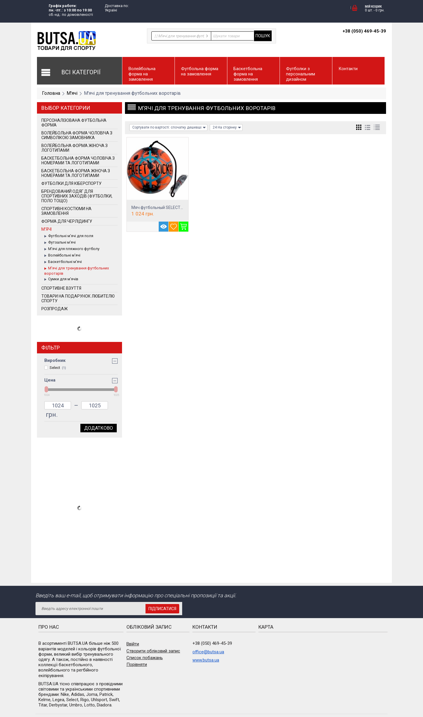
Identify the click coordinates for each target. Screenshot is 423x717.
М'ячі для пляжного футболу (71, 249)
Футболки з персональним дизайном (300, 74)
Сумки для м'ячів (61, 279)
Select (55, 367)
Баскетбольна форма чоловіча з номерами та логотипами (78, 160)
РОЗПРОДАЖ (54, 308)
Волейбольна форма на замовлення (141, 74)
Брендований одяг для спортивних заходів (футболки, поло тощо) (76, 196)
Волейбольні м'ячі (62, 255)
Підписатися (162, 608)
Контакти (348, 68)
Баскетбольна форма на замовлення (248, 74)
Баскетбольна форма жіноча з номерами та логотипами (75, 173)
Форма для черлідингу (66, 221)
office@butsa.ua (208, 651)
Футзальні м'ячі (60, 242)
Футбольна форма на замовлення (199, 71)
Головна (51, 93)
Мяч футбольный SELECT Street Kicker (168, 207)
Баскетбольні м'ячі (63, 262)
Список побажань (144, 657)
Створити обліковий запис (153, 651)
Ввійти (132, 644)
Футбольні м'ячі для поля (68, 236)
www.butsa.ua (205, 660)
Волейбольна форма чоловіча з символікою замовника (76, 135)
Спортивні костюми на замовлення (66, 211)
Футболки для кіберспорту (71, 183)
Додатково (98, 428)
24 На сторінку (227, 127)
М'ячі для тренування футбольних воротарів (76, 271)
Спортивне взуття (61, 288)
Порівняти (136, 664)
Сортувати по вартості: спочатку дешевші (169, 127)
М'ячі (72, 93)
